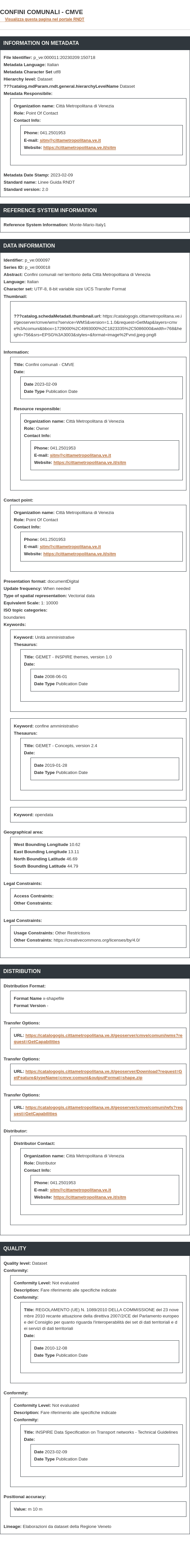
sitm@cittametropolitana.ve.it (70, 140)
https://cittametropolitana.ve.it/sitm (79, 147)
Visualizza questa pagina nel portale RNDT (44, 19)
